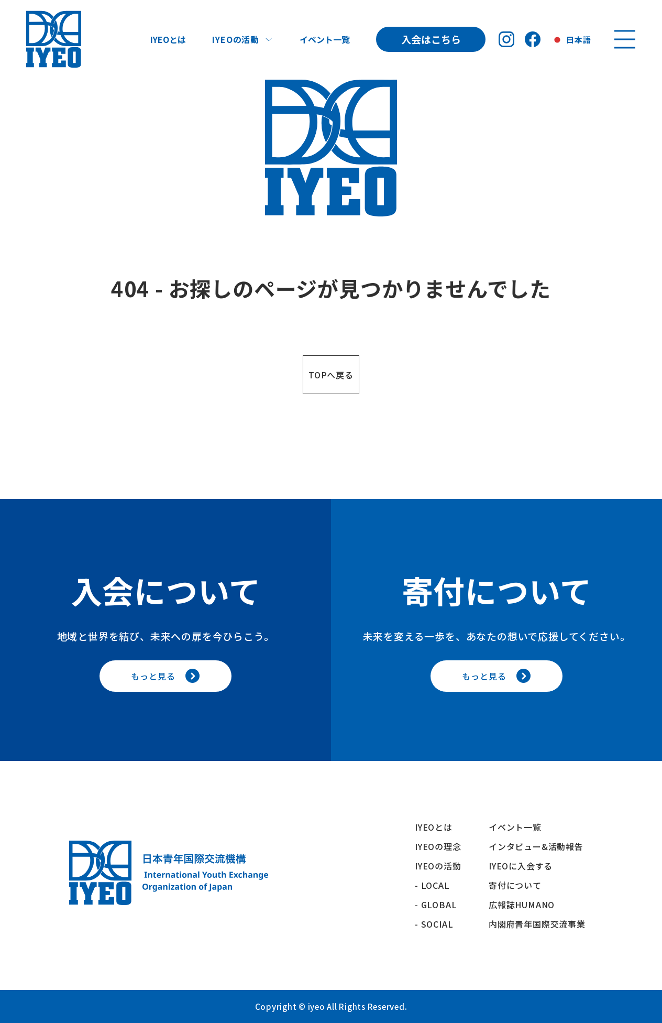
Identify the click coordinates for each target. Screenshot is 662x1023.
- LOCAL (432, 885)
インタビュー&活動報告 (536, 846)
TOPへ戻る (331, 374)
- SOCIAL (434, 924)
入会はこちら (431, 39)
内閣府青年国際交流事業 (537, 924)
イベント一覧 (325, 39)
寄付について (519, 885)
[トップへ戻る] (53, 39)
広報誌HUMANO (522, 904)
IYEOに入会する (525, 865)
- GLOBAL (436, 904)
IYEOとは (168, 39)
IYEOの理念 (438, 846)
